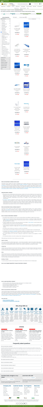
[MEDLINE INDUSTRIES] (1, 33)
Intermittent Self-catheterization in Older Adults (11, 301)
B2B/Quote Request (16, 395)
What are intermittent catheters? (6, 346)
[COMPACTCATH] (1, 39)
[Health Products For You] (4, 4)
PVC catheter (8, 209)
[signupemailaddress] (5, 379)
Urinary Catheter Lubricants (18, 329)
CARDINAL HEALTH (5, 50)
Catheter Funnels (4, 65)
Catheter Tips (3, 57)
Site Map (4, 392)
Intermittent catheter (6, 199)
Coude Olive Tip (23, 225)
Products (15, 17)
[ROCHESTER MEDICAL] (1, 51)
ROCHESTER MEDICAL (5, 51)
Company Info (7, 386)
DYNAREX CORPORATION (6, 53)
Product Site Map (6, 395)
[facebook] (18, 403)
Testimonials (5, 391)
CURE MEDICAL (4, 32)
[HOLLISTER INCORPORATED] (1, 25)
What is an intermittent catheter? (7, 362)
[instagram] (20, 403)
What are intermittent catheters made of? (8, 365)
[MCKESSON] (1, 46)
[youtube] (25, 403)
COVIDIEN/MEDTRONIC (6, 34)
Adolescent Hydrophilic (13, 231)
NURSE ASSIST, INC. (5, 54)
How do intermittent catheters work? (7, 368)
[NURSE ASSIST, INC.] (1, 54)
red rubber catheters (16, 188)
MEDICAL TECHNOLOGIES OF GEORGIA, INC (5, 37)
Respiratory (18, 6)
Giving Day (25, 388)
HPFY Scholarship (27, 391)
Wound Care (3, 6)
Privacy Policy (5, 393)
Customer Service (18, 386)
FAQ (35, 393)
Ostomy (13, 6)
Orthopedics (23, 6)
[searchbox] (24, 4)
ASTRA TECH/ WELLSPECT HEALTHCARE (4, 28)
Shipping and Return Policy (17, 392)
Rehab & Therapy (23, 8)
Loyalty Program (26, 390)
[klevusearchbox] (30, 4)
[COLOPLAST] (1, 21)
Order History (15, 390)
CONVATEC (4, 30)
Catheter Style (3, 60)
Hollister (21, 294)
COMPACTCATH (4, 39)
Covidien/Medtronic (16, 295)
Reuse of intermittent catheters (8, 300)
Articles (35, 388)
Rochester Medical (5, 295)
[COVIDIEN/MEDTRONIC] (1, 34)
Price (2, 68)
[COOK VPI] (1, 40)
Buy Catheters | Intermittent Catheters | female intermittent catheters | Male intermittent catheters (18, 11)
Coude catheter (30, 222)
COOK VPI (3, 40)
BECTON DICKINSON (5, 49)
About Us (4, 387)
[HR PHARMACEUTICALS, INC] (1, 44)
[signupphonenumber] (27, 378)
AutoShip (25, 393)
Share (2, 340)
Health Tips (36, 390)
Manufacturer (3, 18)
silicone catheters (9, 188)
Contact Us (36, 3)
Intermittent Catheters (4, 329)
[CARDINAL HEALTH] (1, 50)
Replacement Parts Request (18, 393)
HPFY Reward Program (27, 387)
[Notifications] (39, 3)
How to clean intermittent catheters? (7, 371)
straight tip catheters (35, 187)
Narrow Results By (5, 17)
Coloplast (27, 294)
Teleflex (24, 294)
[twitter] (16, 403)
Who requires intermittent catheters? (7, 359)
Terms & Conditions (16, 391)
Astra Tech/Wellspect (32, 294)
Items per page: (22, 17)
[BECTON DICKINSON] (1, 49)
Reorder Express (16, 388)
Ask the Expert (36, 395)
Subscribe (11, 379)
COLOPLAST (4, 21)
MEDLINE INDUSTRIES (5, 33)
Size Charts (36, 392)
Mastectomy (16, 8)
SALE (28, 8)
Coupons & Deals (37, 387)
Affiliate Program (27, 392)
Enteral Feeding (29, 6)
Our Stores (5, 390)
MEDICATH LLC (4, 47)
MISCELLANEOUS (4, 41)
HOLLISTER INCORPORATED (4, 26)
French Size (3, 59)
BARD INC (3, 20)
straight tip (8, 219)
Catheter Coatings (4, 62)
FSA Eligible (36, 391)
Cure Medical (10, 295)
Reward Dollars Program (40, 312)
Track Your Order (16, 387)
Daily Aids (34, 6)
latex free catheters (24, 188)
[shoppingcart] (40, 3)
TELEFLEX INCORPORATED (4, 24)
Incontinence (39, 6)
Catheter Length (4, 67)
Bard (18, 294)
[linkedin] (23, 403)
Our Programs (27, 386)
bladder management (24, 184)
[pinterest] (27, 403)
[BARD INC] (1, 20)
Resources (37, 386)
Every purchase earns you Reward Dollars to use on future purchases (40, 319)
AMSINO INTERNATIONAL (6, 43)
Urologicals (8, 6)
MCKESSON (4, 46)
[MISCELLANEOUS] (1, 41)
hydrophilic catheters (28, 187)
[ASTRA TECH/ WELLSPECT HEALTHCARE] (1, 27)
